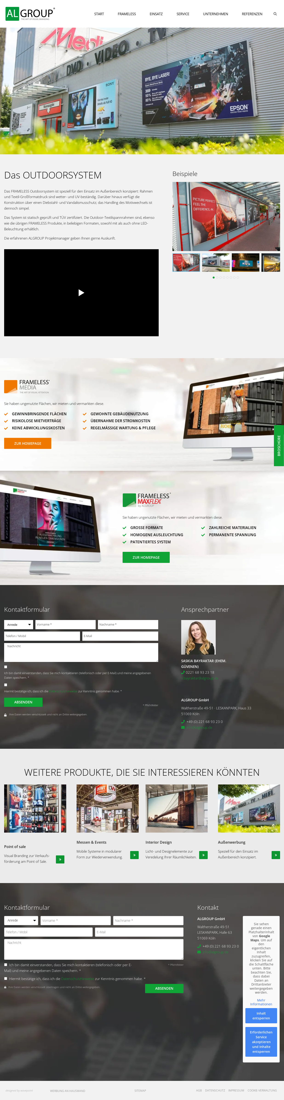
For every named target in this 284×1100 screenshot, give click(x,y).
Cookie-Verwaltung (262, 1090)
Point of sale (15, 846)
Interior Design (159, 842)
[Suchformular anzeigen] (275, 13)
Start (99, 14)
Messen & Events (91, 842)
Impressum (236, 1090)
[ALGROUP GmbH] (30, 13)
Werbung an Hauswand (67, 1091)
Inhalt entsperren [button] (261, 1015)
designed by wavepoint (19, 1090)
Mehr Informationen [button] (261, 1002)
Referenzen (252, 14)
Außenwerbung (231, 842)
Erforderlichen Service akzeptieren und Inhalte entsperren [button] (261, 1041)
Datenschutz (215, 1090)
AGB (199, 1090)
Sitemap (140, 1091)
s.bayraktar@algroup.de (199, 678)
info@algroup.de (199, 727)
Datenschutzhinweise (63, 691)
